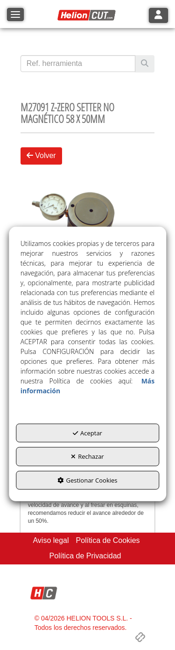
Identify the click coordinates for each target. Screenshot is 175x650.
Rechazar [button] (87, 456)
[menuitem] (50, 541)
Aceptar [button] (87, 433)
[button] (87, 15)
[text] (78, 63)
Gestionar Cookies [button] (87, 480)
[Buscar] (144, 63)
